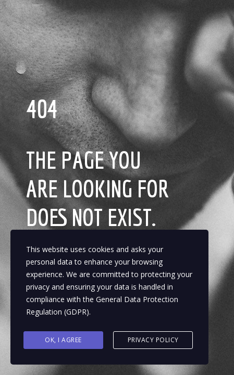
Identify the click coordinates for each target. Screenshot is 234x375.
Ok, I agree (63, 339)
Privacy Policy (153, 339)
